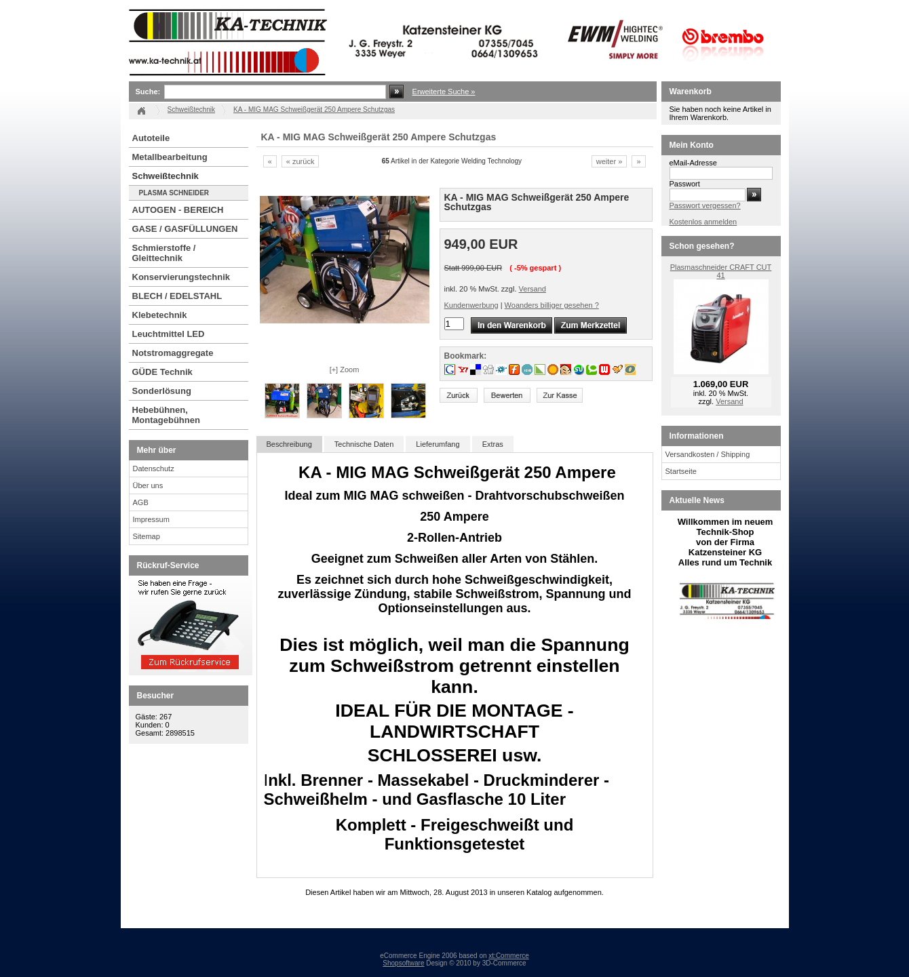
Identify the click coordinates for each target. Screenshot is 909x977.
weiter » (609, 161)
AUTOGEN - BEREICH (178, 210)
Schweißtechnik (165, 176)
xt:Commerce (508, 955)
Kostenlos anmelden (703, 222)
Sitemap (146, 536)
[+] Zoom (345, 369)
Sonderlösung (161, 391)
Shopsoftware (403, 963)
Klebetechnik (159, 315)
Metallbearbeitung (170, 157)
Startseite (681, 471)
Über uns (148, 485)
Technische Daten (363, 444)
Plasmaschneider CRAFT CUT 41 (721, 271)
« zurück (300, 161)
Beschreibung (289, 444)
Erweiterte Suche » (444, 91)
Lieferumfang (437, 444)
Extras (492, 444)
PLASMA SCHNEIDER (174, 193)
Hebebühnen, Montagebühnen (166, 415)
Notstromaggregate (173, 353)
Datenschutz (153, 468)
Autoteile (151, 138)
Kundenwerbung (471, 305)
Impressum (151, 519)
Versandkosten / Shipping (707, 454)
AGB (141, 502)
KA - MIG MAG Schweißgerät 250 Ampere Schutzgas (314, 109)
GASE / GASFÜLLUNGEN (185, 229)
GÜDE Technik (162, 372)
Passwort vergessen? (705, 205)
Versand (532, 289)
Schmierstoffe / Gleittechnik (164, 253)
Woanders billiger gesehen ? (552, 305)
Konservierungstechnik (181, 277)
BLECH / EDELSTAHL (177, 296)
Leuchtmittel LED (168, 334)
